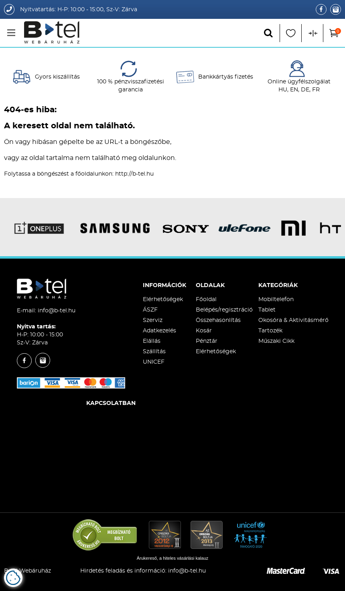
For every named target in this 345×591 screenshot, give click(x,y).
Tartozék (270, 331)
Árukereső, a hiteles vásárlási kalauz (173, 558)
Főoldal (206, 299)
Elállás (151, 341)
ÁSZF (150, 310)
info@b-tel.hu (56, 311)
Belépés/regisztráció (224, 310)
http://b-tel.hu (134, 174)
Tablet (267, 310)
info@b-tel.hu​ (187, 571)
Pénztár (206, 341)
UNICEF (153, 362)
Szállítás (154, 351)
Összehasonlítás (218, 320)
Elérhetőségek (163, 299)
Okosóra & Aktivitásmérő (293, 320)
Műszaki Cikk (276, 341)
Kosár (204, 331)
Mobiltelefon (276, 299)
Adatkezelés (159, 331)
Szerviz (152, 320)
